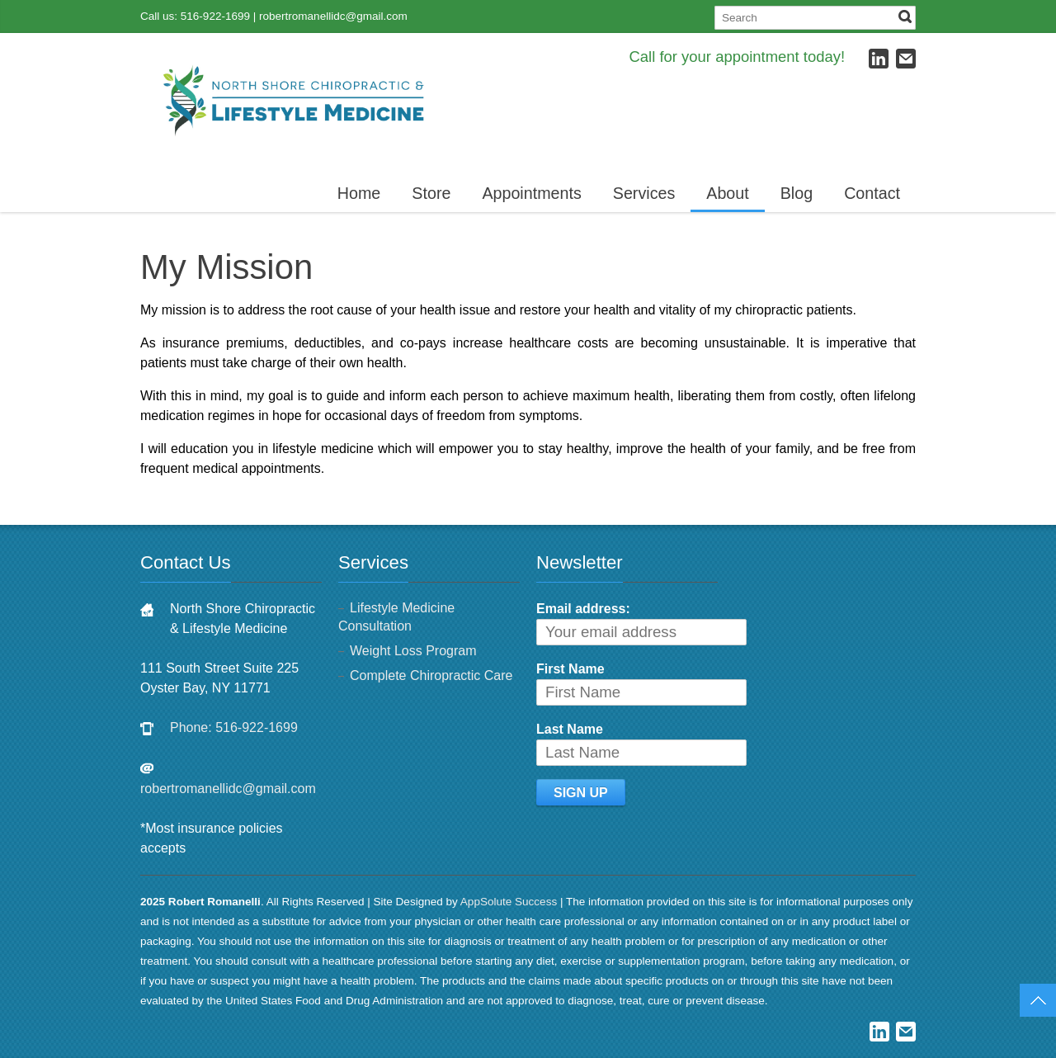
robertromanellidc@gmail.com (333, 16)
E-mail (906, 58)
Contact (872, 193)
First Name (570, 669)
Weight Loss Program (413, 651)
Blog (796, 193)
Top (1038, 1000)
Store (431, 193)
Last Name (569, 729)
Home (359, 193)
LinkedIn (879, 58)
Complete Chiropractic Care (431, 675)
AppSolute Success (508, 901)
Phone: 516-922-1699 (234, 727)
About (727, 193)
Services (644, 193)
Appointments (531, 193)
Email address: (583, 609)
